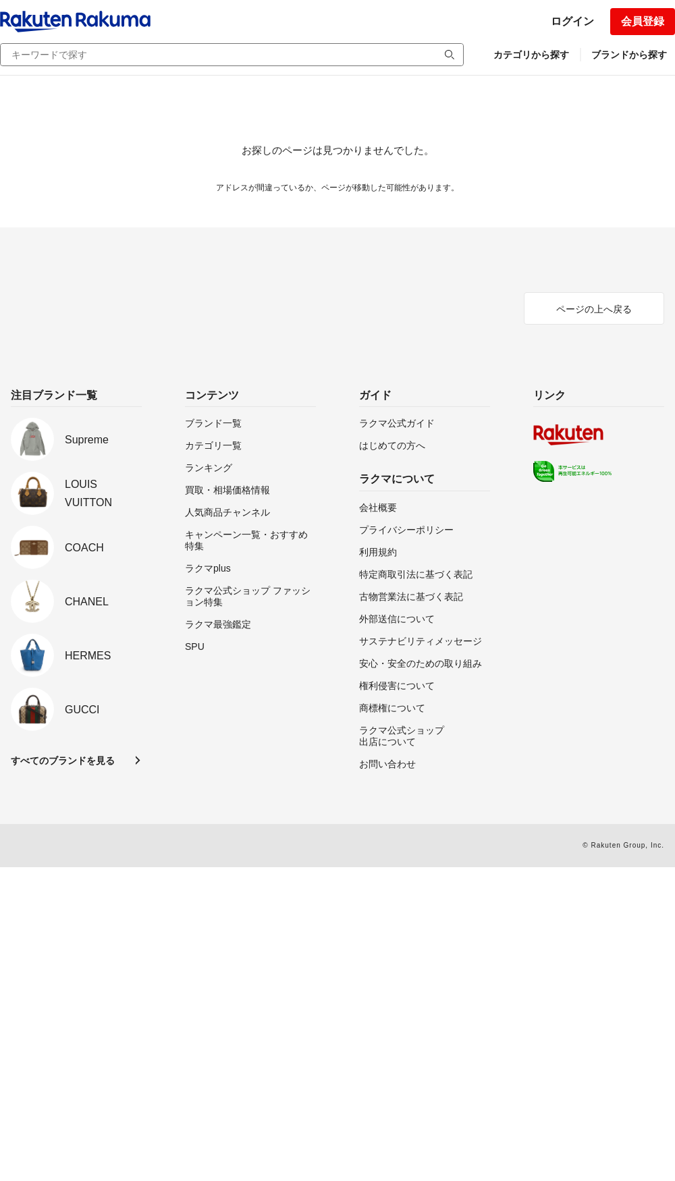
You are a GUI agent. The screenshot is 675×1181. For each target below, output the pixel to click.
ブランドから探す (629, 54)
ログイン (572, 21)
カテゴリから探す (531, 54)
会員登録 (642, 21)
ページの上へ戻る (594, 309)
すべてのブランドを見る (63, 760)
